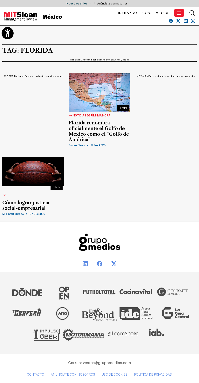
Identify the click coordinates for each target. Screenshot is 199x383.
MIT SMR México (13, 213)
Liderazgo (126, 13)
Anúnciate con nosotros (112, 3)
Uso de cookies (114, 374)
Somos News (77, 145)
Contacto (35, 374)
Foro (146, 13)
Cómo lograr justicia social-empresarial (25, 205)
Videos (163, 13)
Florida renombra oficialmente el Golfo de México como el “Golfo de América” (99, 131)
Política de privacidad (153, 374)
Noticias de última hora (89, 116)
